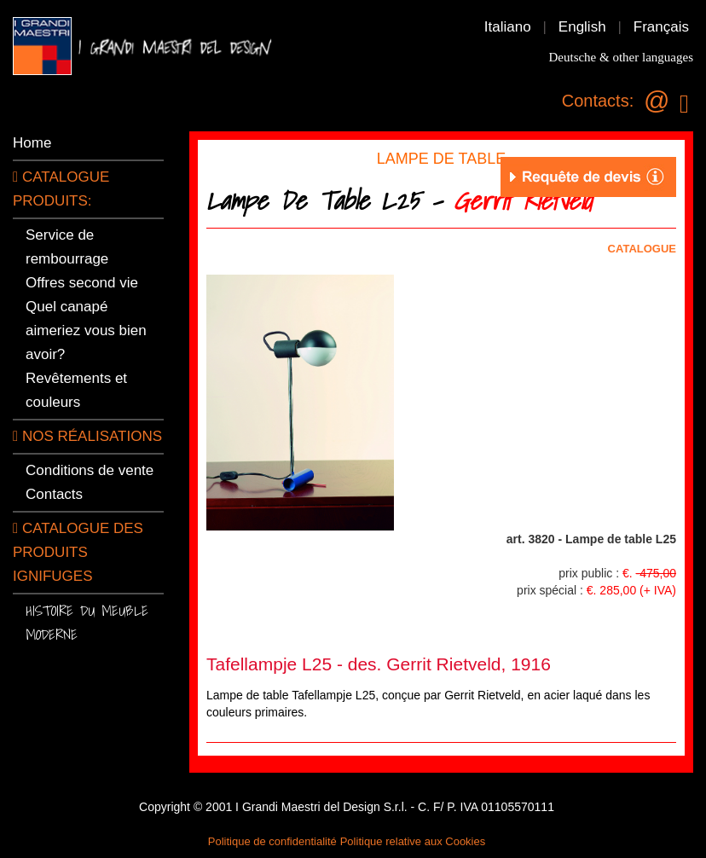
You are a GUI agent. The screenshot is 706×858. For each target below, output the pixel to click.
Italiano (507, 27)
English (582, 27)
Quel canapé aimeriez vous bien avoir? (86, 330)
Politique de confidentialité (272, 841)
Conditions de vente (89, 470)
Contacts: (598, 100)
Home (32, 143)
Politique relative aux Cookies (413, 841)
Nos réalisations (87, 436)
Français (661, 27)
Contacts (54, 494)
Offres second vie (82, 283)
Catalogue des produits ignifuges (78, 552)
